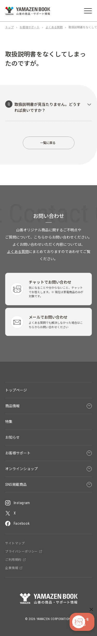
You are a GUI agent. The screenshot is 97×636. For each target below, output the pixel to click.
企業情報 (14, 568)
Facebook (17, 523)
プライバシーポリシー (23, 551)
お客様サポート (30, 27)
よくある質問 (54, 27)
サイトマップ (15, 543)
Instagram (17, 502)
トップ (9, 27)
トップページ (16, 390)
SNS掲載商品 (48, 484)
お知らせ (12, 437)
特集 (8, 422)
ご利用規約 (15, 559)
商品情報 (48, 406)
